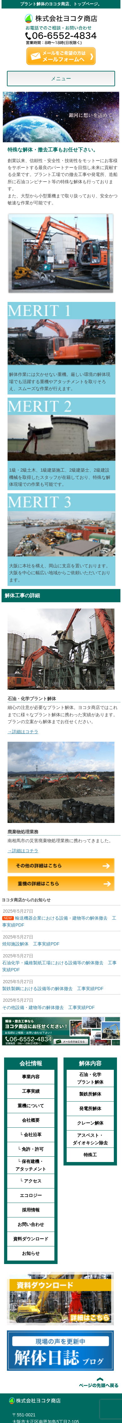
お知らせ (31, 1253)
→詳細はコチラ (23, 731)
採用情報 (31, 1209)
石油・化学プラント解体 (90, 1078)
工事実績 (31, 1091)
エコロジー (31, 1195)
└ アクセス (31, 1180)
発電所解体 (90, 1108)
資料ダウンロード (30, 1238)
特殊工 (90, 1154)
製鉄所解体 (90, 1094)
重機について (31, 1105)
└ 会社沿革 (31, 1134)
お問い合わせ (31, 1224)
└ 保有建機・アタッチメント (30, 1165)
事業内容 (31, 1076)
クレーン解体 (90, 1122)
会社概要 (31, 1120)
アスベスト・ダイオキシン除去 (90, 1139)
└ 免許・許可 (31, 1149)
